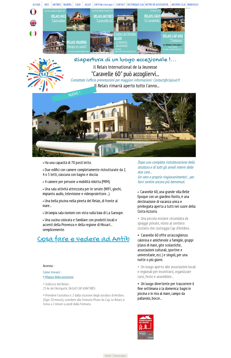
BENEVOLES (192, 4)
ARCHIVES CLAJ (178, 4)
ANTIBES (57, 4)
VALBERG (67, 4)
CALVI (77, 4)
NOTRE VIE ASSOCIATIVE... (157, 4)
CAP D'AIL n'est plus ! (104, 4)
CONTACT (120, 4)
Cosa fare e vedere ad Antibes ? (89, 239)
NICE (47, 4)
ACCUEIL (37, 4)
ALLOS (88, 4)
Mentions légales (120, 355)
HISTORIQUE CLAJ (135, 4)
